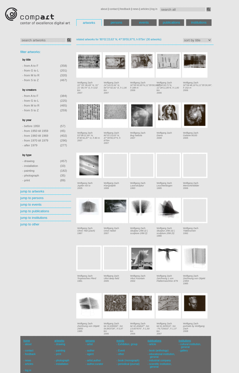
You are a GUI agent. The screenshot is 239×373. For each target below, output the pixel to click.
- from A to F (30, 65)
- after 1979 (29, 145)
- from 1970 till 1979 (35, 140)
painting (60, 350)
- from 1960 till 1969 (35, 135)
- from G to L (30, 70)
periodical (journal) (129, 364)
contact (113, 9)
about (104, 9)
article (152, 344)
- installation (30, 165)
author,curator (95, 364)
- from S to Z (30, 80)
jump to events (30, 204)
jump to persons (31, 198)
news (135, 9)
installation (62, 364)
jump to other (29, 224)
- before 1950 (31, 126)
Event (121, 350)
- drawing (28, 161)
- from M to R (30, 75)
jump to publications (34, 211)
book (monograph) (129, 360)
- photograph (30, 175)
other (121, 354)
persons (116, 22)
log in (154, 9)
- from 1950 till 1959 (35, 130)
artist (90, 344)
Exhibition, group (128, 344)
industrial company (160, 360)
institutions (198, 22)
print (58, 354)
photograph (62, 360)
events (144, 22)
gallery (184, 350)
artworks (89, 23)
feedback (125, 9)
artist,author (94, 360)
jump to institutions (33, 218)
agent (90, 354)
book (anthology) (159, 350)
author (90, 350)
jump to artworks (32, 191)
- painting (28, 170)
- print (26, 180)
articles (145, 9)
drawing (60, 344)
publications (171, 22)
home (26, 340)
